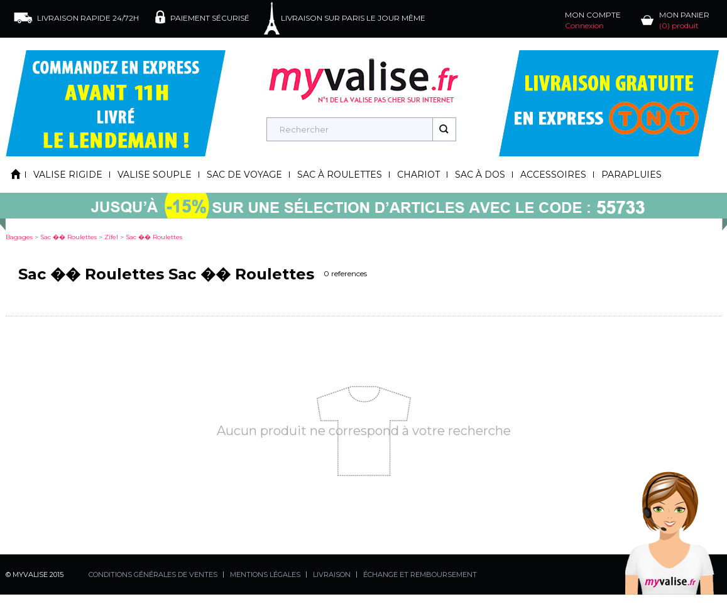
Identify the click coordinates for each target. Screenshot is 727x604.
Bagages (19, 237)
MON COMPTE (593, 20)
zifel (111, 237)
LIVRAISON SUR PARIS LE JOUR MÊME (353, 18)
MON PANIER (684, 20)
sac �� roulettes (68, 237)
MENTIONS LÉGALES (265, 574)
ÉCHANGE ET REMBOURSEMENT (420, 574)
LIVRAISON (332, 574)
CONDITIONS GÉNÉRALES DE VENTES (153, 574)
